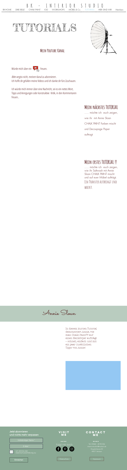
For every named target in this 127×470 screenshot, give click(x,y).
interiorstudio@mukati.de (96, 446)
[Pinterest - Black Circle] (65, 448)
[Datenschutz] (64, 459)
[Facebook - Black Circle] (58, 448)
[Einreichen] (19, 459)
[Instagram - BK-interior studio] (71, 448)
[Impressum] (97, 459)
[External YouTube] (46, 226)
